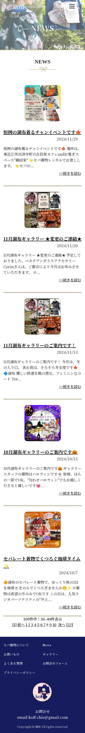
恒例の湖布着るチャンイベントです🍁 (42, 132)
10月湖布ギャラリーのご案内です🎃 (40, 452)
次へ (61, 624)
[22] (69, 624)
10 (54, 624)
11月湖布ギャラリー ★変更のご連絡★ (42, 238)
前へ (21, 624)
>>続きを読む (70, 173)
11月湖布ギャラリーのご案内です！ (39, 345)
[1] (14, 624)
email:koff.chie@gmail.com (42, 717)
